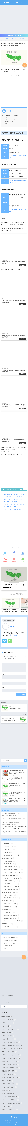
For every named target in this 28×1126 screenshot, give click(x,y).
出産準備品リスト (9, 913)
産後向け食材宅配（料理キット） (13, 869)
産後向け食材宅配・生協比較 (12, 867)
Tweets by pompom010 (7, 995)
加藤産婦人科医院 (9, 121)
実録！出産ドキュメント (11, 927)
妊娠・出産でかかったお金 (11, 884)
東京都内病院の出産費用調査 (15, 594)
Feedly (10, 644)
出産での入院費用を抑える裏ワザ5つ (14, 509)
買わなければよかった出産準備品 (13, 921)
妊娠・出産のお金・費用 (10, 875)
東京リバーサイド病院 (10, 119)
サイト (3, 687)
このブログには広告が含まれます (14, 35)
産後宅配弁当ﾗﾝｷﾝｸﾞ (10, 864)
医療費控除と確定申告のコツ (12, 881)
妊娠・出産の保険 (8, 901)
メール (4, 681)
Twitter (4, 644)
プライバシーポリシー (20, 1120)
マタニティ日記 (7, 924)
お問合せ (11, 1120)
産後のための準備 (8, 858)
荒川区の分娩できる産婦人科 (11, 115)
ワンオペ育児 (7, 852)
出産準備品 (6, 909)
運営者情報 (5, 1120)
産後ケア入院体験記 (10, 895)
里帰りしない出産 (9, 861)
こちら (23, 454)
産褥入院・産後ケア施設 (10, 892)
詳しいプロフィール (15, 635)
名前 (4, 674)
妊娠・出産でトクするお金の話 (13, 878)
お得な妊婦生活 (7, 843)
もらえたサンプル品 (10, 847)
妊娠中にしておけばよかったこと (13, 872)
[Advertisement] (14, 19)
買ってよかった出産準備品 (11, 918)
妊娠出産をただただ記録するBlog (14, 2)
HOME (14, 1117)
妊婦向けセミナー (9, 849)
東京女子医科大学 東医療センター (13, 118)
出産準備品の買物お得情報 (11, 915)
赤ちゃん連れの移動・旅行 (11, 855)
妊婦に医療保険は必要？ (11, 904)
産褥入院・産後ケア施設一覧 (12, 898)
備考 (6, 123)
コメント (5, 662)
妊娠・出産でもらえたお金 (11, 886)
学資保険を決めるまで (10, 907)
